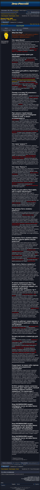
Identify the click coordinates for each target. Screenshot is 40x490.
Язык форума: (16, 10)
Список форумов (4, 15)
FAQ (8, 10)
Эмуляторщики (12, 15)
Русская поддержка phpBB (20, 489)
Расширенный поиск (35, 12)
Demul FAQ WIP (7, 18)
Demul (17, 15)
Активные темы (14, 13)
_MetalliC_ (9, 19)
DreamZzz (14, 19)
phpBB (15, 487)
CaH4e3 (6, 32)
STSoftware (18, 488)
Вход (11, 10)
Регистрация (4, 10)
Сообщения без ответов (5, 13)
